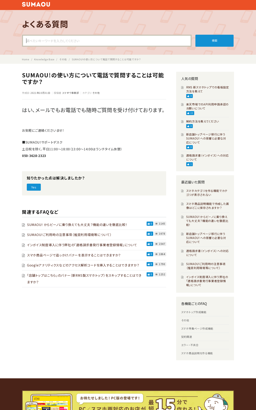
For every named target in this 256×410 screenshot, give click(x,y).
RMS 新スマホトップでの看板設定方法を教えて (207, 89)
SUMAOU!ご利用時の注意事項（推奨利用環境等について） (69, 234)
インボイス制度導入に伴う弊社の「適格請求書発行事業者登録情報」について (82, 244)
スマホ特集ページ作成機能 (197, 328)
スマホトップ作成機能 (194, 312)
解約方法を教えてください (202, 121)
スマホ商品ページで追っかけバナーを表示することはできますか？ (74, 255)
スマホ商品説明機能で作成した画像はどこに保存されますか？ (207, 206)
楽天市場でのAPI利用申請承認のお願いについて (207, 106)
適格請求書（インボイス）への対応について (207, 157)
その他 (96, 92)
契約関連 (186, 337)
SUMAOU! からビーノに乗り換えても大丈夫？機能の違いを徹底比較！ (77, 224)
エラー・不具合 (190, 345)
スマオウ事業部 (70, 92)
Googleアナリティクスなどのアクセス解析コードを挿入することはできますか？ (83, 265)
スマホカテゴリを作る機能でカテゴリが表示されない (207, 193)
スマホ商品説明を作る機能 (197, 353)
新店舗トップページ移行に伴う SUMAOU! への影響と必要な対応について (206, 138)
